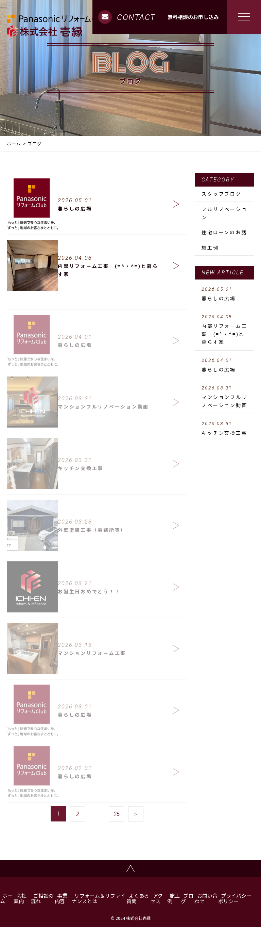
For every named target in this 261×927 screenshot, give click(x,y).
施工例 (210, 247)
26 (117, 814)
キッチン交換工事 (224, 428)
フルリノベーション (224, 213)
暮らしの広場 (224, 294)
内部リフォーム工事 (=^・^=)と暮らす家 (224, 330)
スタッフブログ (222, 193)
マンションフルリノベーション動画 (224, 397)
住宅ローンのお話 (224, 232)
